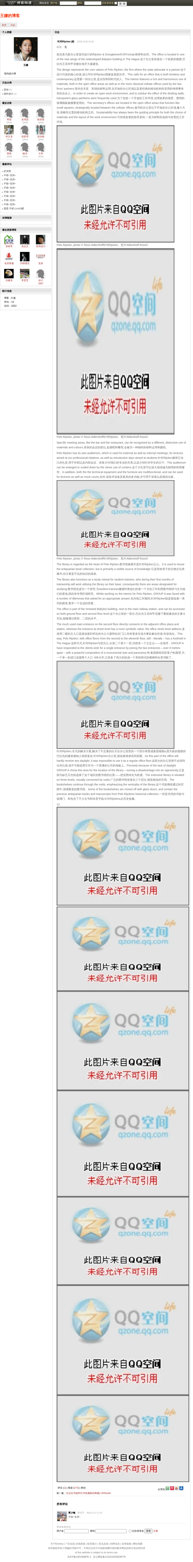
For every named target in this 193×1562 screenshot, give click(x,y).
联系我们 (92, 1543)
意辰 (40, 263)
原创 (6, 89)
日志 (12, 25)
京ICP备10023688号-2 (79, 1556)
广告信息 (70, 1543)
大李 (40, 153)
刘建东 (9, 280)
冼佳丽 (40, 136)
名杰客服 (9, 263)
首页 (4, 25)
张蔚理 (25, 136)
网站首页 (44, 3)
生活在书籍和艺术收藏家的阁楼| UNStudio (88, 1493)
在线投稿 (80, 1543)
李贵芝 (25, 280)
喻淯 (25, 153)
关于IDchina (56, 1543)
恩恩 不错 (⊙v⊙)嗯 (14, 208)
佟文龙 (9, 136)
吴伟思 (25, 119)
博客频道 (19, 3)
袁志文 (25, 246)
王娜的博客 (10, 15)
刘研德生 (25, 263)
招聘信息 (115, 1543)
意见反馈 (103, 1543)
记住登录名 (138, 1531)
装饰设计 (41, 246)
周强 (9, 119)
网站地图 (138, 1543)
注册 (155, 1531)
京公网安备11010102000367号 (109, 1556)
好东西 (7, 171)
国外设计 (8, 93)
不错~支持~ (10, 175)
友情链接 (126, 1543)
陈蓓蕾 (40, 119)
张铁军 (9, 246)
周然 (9, 153)
